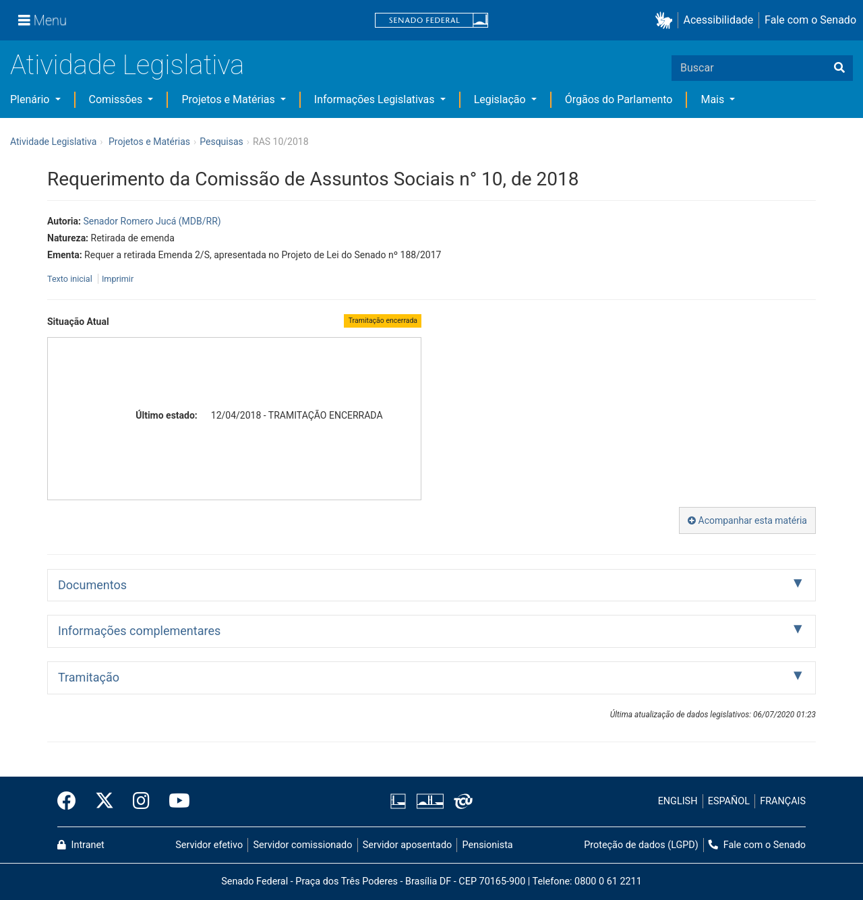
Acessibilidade (719, 19)
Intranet (81, 845)
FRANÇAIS (783, 801)
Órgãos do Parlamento (619, 99)
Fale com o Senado (810, 19)
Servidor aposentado (407, 845)
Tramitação (88, 677)
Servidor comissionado (303, 845)
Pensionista (488, 845)
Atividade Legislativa (127, 65)
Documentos (92, 585)
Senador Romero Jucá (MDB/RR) (151, 221)
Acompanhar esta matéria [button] (747, 520)
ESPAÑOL (729, 801)
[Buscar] (839, 68)
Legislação (501, 99)
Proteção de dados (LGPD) (641, 845)
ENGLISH (678, 801)
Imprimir (117, 279)
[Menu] (42, 20)
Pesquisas (221, 141)
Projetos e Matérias (229, 99)
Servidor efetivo (209, 845)
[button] (666, 20)
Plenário (31, 99)
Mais (714, 99)
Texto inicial (70, 279)
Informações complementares (139, 631)
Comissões (117, 99)
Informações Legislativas (376, 99)
